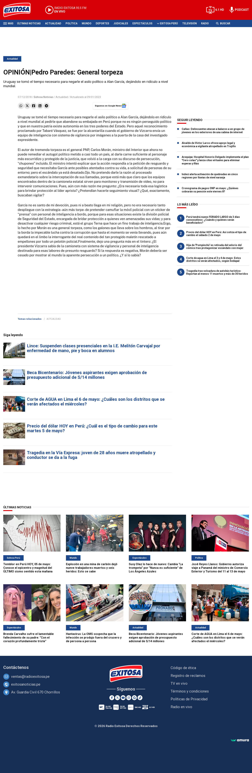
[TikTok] (140, 697)
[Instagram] (128, 697)
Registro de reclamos (188, 675)
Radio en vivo (181, 707)
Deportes (102, 23)
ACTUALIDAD (54, 319)
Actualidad (53, 23)
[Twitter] (117, 697)
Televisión (189, 23)
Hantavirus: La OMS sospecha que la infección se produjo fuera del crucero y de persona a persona (94, 637)
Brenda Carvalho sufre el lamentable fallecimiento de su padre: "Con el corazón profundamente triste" (28, 637)
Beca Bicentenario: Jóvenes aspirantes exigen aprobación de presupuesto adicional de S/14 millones (87, 375)
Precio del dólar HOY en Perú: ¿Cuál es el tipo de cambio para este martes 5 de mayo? (92, 428)
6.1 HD (219, 9)
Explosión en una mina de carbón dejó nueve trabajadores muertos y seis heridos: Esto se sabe (91, 567)
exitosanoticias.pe (25, 684)
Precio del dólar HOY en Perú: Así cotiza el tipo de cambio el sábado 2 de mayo (216, 234)
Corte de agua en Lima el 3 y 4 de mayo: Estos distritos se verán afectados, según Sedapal (213, 259)
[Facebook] (111, 697)
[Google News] (134, 697)
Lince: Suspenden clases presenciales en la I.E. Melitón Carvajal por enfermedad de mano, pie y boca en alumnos (93, 348)
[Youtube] (123, 697)
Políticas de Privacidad (189, 699)
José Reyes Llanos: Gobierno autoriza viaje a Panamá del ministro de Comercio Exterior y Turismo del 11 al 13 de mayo (219, 567)
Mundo (86, 23)
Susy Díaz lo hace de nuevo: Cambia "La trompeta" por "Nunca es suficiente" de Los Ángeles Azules (156, 567)
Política (71, 23)
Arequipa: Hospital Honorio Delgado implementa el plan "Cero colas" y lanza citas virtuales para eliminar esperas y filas (215, 160)
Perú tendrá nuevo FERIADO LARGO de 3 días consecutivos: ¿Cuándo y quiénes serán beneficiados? (213, 219)
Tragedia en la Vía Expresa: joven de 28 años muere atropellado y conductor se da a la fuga (91, 455)
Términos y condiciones (190, 691)
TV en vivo (179, 683)
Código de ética (183, 668)
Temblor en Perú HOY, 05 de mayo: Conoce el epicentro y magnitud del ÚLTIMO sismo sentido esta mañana (28, 567)
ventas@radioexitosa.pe (30, 676)
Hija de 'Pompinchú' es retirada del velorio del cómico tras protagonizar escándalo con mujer (214, 246)
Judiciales (121, 23)
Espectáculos (142, 23)
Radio (205, 23)
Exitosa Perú (169, 23)
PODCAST (242, 9)
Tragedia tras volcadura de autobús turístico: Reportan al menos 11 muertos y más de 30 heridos (217, 272)
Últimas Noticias (29, 23)
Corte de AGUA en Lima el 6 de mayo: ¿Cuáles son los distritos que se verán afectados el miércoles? (96, 402)
